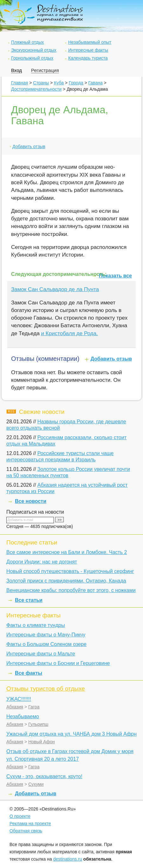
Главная (19, 82)
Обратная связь (26, 830)
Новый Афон (41, 741)
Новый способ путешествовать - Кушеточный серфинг (70, 571)
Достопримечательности (36, 89)
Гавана (95, 82)
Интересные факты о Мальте (40, 653)
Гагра (33, 706)
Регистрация (45, 70)
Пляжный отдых (27, 42)
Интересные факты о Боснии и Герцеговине (58, 663)
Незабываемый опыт (89, 42)
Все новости (30, 501)
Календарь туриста (88, 58)
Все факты (28, 673)
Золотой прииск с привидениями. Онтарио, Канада (66, 580)
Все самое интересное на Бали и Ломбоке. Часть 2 (66, 552)
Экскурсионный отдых (33, 50)
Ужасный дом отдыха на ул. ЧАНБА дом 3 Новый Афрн (71, 734)
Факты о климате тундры (35, 625)
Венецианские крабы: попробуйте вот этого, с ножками (71, 590)
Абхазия (14, 706)
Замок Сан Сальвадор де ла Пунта (55, 289)
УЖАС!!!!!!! (18, 699)
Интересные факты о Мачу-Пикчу (45, 634)
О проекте (20, 816)
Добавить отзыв (28, 146)
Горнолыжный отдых (32, 58)
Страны (41, 82)
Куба (59, 82)
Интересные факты (88, 50)
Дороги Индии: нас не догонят (41, 561)
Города (76, 82)
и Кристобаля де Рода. (69, 333)
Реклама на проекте (30, 823)
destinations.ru (67, 859)
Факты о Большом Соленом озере (46, 644)
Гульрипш (38, 724)
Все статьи (28, 600)
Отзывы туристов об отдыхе (45, 688)
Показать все (115, 275)
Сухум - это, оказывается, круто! (44, 776)
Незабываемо (22, 716)
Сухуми (35, 784)
